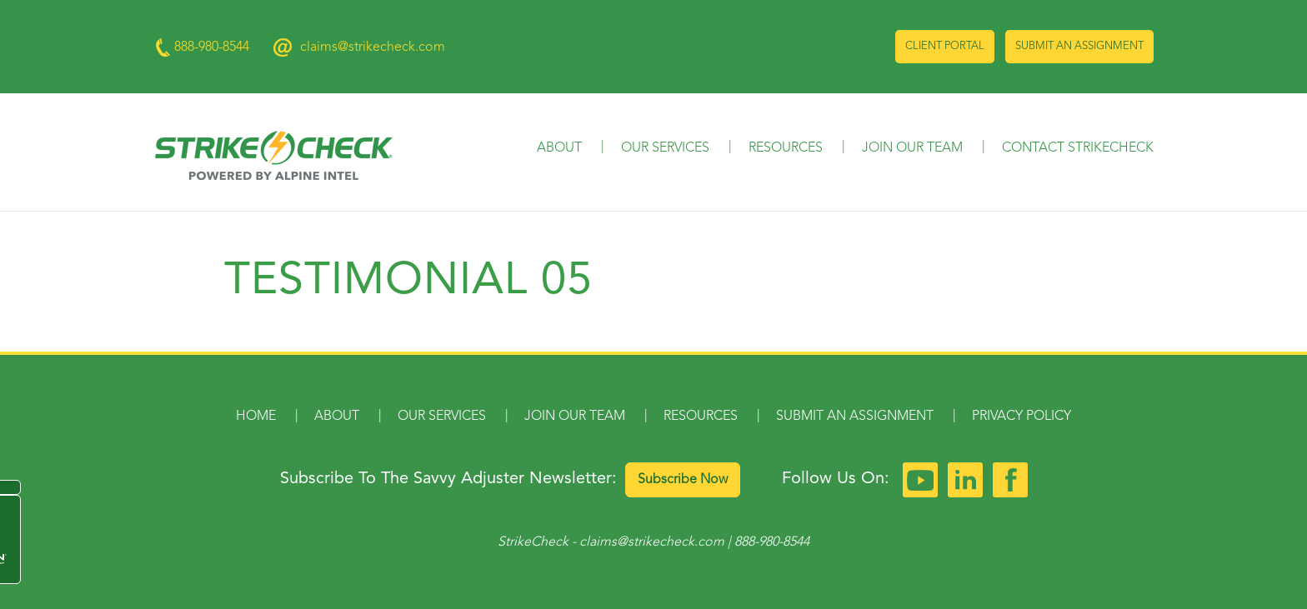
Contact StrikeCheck (1078, 148)
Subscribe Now (683, 480)
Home (256, 416)
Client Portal (944, 46)
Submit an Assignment (1079, 46)
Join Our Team (912, 148)
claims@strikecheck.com (372, 47)
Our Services (665, 148)
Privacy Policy (1021, 416)
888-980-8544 (771, 542)
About (559, 148)
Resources (786, 148)
